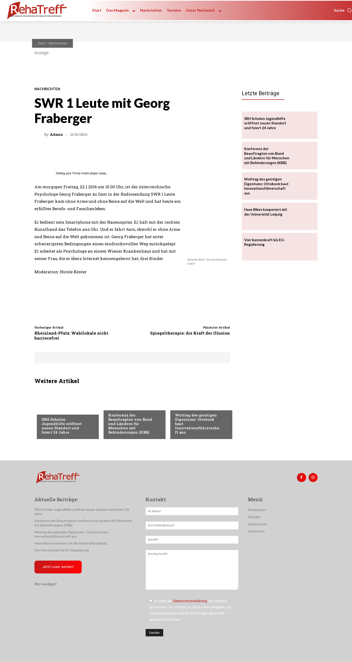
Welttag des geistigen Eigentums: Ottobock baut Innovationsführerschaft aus (266, 186)
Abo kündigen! (45, 584)
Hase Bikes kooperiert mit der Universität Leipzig (70, 543)
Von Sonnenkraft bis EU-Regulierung (61, 550)
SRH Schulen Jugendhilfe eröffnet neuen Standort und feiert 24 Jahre (62, 426)
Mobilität (183, 405)
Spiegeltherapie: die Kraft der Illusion (190, 333)
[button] (343, 10)
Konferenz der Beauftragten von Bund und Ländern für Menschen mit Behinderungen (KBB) (130, 424)
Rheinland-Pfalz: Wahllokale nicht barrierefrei (71, 335)
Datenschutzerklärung (190, 601)
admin (56, 134)
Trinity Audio (81, 173)
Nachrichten (58, 43)
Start (42, 43)
